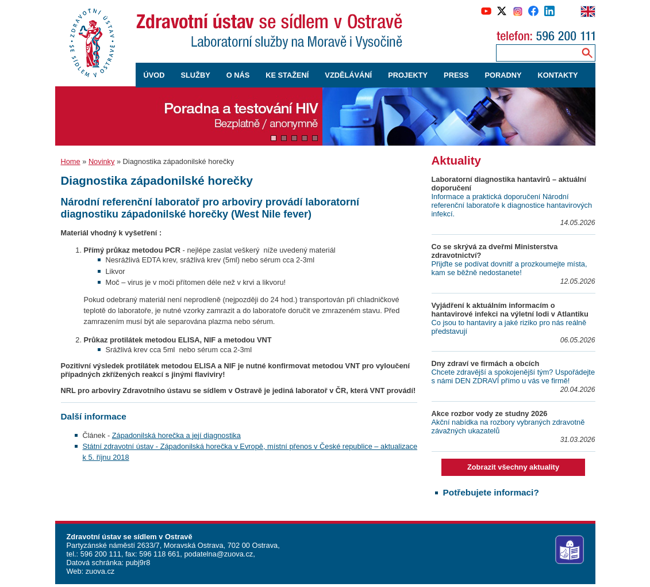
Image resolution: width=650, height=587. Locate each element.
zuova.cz (100, 571)
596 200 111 (99, 554)
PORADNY (503, 75)
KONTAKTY (558, 75)
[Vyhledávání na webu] (587, 52)
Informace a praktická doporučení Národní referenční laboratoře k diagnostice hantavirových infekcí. (512, 205)
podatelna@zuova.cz (218, 554)
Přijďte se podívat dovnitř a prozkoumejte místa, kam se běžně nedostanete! (509, 268)
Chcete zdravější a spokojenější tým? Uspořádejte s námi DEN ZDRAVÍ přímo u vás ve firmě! (513, 376)
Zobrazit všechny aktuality (513, 467)
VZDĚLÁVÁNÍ (348, 75)
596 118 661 (158, 554)
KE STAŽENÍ (287, 75)
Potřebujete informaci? (491, 492)
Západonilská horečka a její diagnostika (176, 435)
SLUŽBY (195, 75)
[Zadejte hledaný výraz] (536, 52)
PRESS (456, 75)
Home (70, 161)
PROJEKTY (408, 75)
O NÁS (238, 75)
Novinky (102, 161)
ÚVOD (154, 75)
